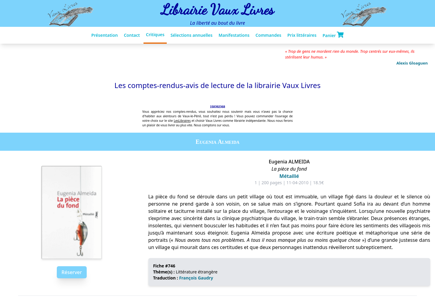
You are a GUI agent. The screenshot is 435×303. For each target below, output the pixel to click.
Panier (333, 35)
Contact (132, 35)
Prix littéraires (301, 35)
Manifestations (233, 35)
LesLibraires (182, 120)
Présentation (104, 35)
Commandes (268, 35)
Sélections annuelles (191, 35)
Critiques (155, 34)
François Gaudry (196, 278)
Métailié (289, 176)
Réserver (72, 272)
